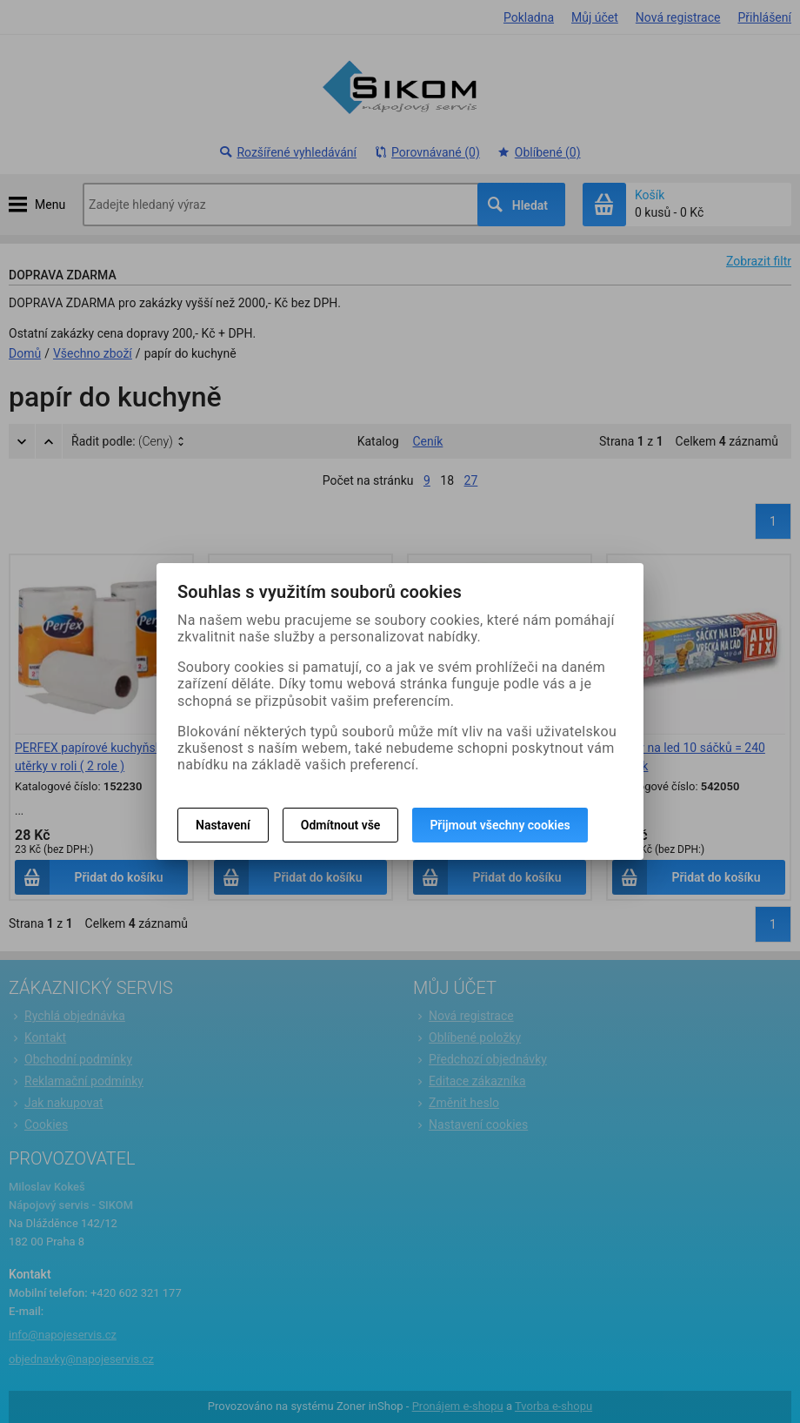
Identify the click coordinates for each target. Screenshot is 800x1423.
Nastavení (223, 825)
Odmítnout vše (341, 825)
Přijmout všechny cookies (500, 825)
